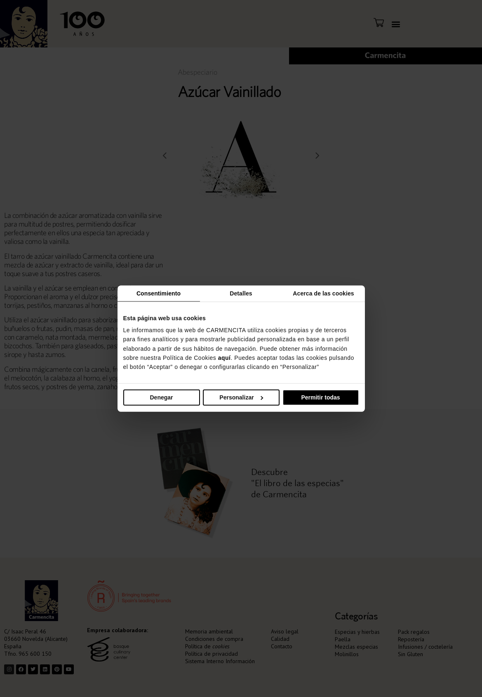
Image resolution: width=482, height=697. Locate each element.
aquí (224, 357)
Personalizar (241, 397)
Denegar (161, 397)
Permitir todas (320, 397)
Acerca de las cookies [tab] (323, 293)
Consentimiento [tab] (158, 293)
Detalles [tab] (241, 293)
